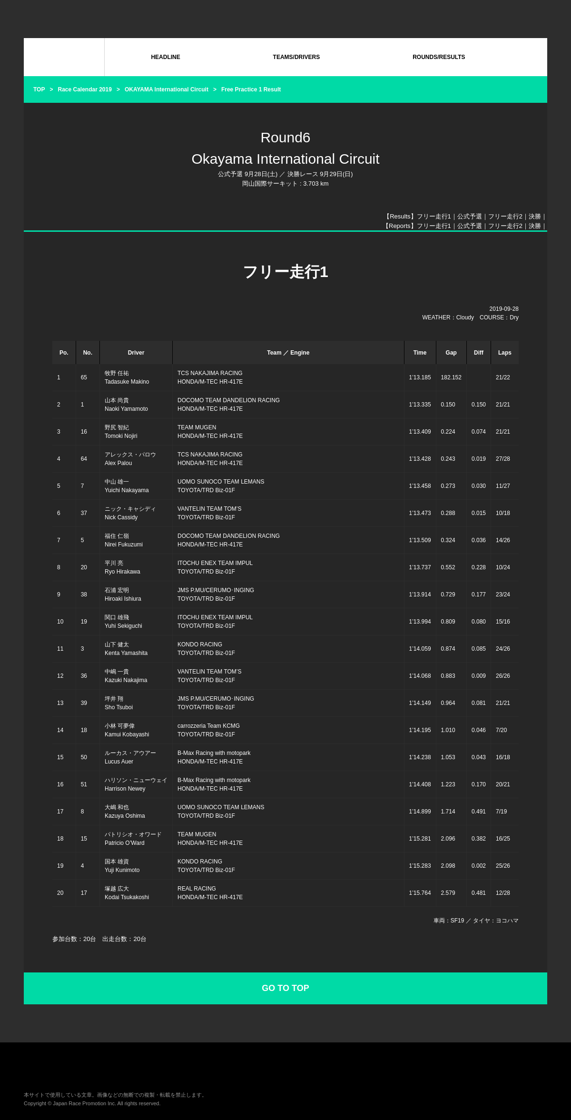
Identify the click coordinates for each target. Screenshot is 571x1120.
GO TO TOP (285, 988)
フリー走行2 (505, 216)
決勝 (535, 216)
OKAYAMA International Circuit (166, 89)
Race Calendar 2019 (84, 89)
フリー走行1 (434, 216)
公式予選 (469, 216)
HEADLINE (165, 57)
